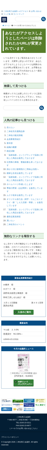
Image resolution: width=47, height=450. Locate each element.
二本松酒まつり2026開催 (21, 373)
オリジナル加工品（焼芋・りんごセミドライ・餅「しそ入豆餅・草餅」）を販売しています (25, 202)
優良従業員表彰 (14, 217)
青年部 (10, 143)
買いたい (11, 221)
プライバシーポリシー (10, 437)
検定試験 (11, 151)
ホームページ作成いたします (20, 184)
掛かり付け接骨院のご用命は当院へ (23, 169)
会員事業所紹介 (14, 139)
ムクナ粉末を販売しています (20, 195)
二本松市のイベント (16, 224)
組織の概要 (12, 147)
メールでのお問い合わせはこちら (23, 428)
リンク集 (7, 14)
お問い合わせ (36, 11)
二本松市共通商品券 (16, 131)
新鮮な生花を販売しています (20, 173)
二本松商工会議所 (20, 5)
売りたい (11, 127)
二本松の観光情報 (15, 135)
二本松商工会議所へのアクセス (16, 11)
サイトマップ (18, 14)
